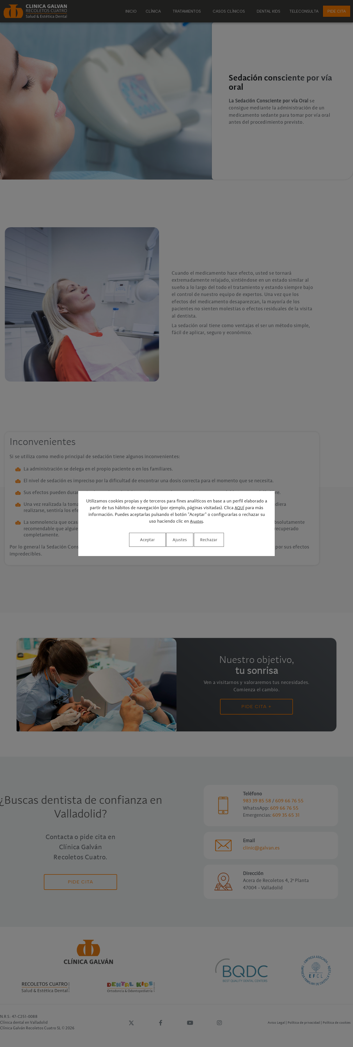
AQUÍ (239, 510)
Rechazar (176, 540)
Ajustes (196, 523)
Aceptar (223, 540)
